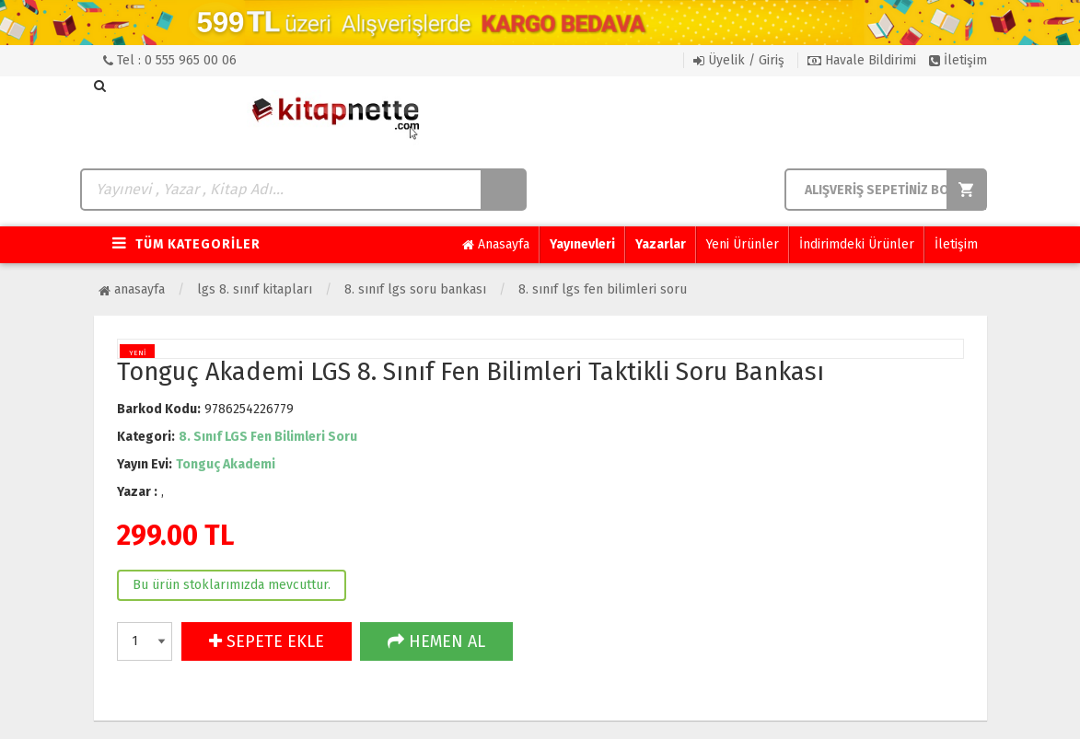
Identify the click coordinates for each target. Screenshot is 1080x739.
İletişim (958, 60)
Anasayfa (495, 245)
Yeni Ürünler (742, 244)
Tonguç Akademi (225, 464)
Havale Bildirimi (861, 60)
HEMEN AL (436, 641)
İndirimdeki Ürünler (856, 244)
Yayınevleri (582, 244)
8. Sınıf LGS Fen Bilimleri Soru (602, 289)
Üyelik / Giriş (738, 60)
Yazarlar (660, 244)
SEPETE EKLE (266, 641)
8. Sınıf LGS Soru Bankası (415, 289)
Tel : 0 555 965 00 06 (170, 60)
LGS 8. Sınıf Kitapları (254, 289)
